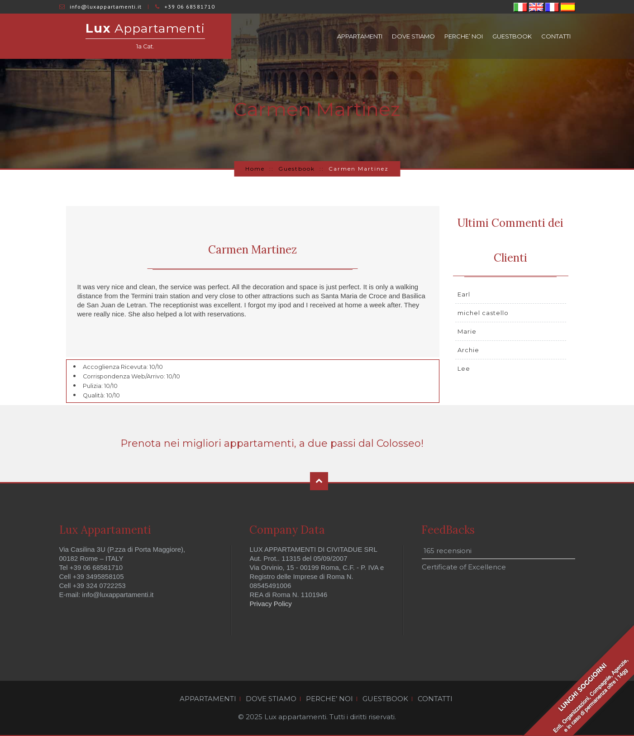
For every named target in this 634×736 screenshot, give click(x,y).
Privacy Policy (271, 603)
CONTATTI (556, 36)
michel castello (483, 312)
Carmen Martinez (252, 250)
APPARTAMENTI (359, 36)
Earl (464, 294)
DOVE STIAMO (413, 36)
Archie (468, 350)
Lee (464, 368)
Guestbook (296, 168)
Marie (467, 331)
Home (255, 168)
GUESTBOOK (512, 36)
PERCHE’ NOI (463, 36)
